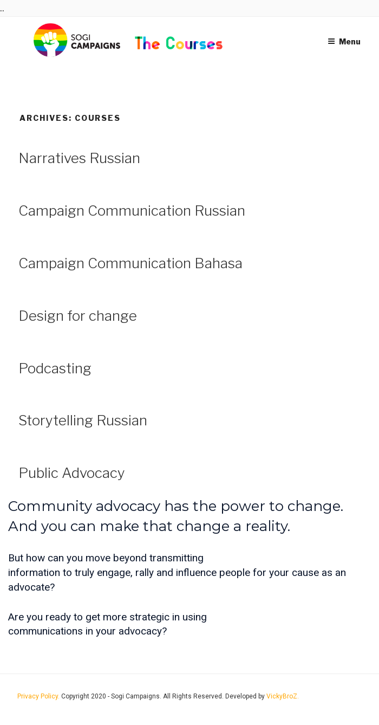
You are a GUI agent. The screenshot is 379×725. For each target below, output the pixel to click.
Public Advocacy (71, 472)
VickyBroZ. (282, 696)
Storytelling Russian (82, 420)
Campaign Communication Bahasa (130, 263)
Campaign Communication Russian (131, 210)
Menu (344, 41)
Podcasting (55, 368)
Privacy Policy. (39, 696)
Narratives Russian (79, 158)
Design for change (77, 315)
